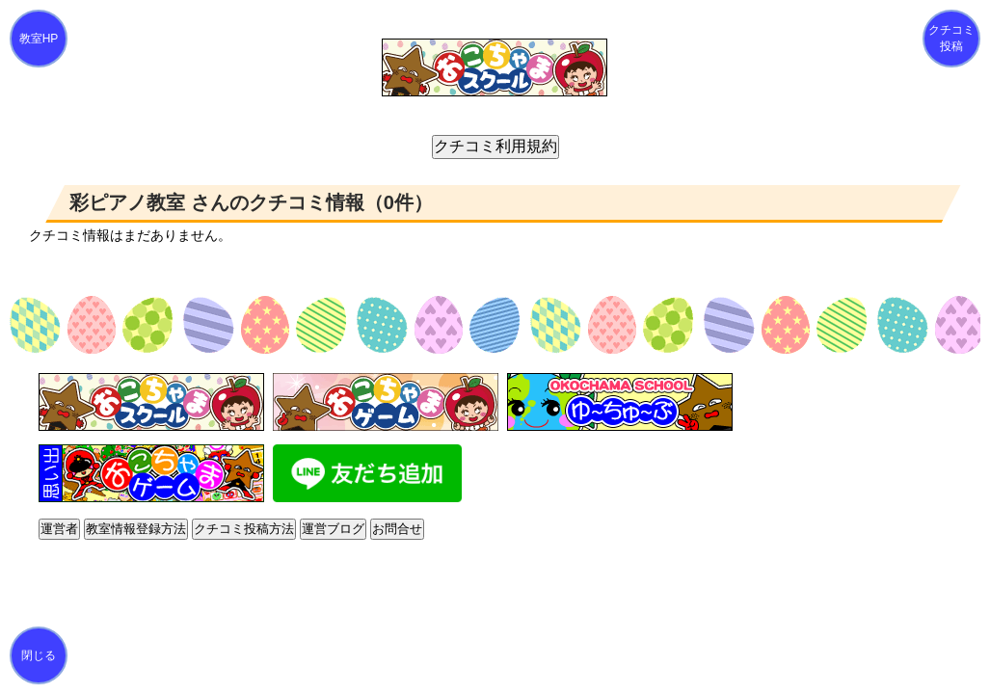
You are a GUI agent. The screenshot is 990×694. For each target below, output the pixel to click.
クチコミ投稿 (951, 38)
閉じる (38, 655)
